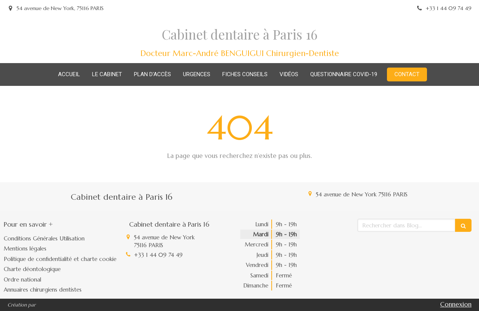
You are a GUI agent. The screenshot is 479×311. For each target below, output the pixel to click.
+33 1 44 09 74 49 (158, 254)
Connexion (456, 304)
